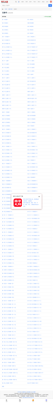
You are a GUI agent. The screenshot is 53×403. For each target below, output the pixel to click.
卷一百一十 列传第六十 (32, 211)
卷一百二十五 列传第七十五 (8, 239)
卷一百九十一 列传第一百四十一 (9, 362)
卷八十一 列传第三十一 (7, 163)
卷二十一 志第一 (5, 60)
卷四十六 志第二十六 (32, 101)
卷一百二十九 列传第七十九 (8, 245)
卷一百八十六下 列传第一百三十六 (35, 345)
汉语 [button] (30, 1)
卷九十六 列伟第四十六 (32, 187)
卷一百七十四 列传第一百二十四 (34, 321)
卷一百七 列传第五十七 (7, 208)
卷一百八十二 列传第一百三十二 (34, 335)
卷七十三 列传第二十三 (7, 149)
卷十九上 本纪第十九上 (7, 53)
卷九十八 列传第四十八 (32, 191)
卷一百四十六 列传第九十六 (33, 273)
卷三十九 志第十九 (6, 91)
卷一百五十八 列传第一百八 (33, 293)
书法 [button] (34, 1)
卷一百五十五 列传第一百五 (8, 290)
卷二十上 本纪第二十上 (7, 57)
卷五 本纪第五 (5, 26)
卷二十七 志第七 (5, 71)
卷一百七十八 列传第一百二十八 (34, 328)
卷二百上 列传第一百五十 (7, 383)
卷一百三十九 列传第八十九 (8, 263)
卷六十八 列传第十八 (32, 139)
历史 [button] (39, 1)
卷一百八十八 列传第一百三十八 (9, 352)
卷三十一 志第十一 (6, 77)
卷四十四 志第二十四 (32, 98)
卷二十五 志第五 (5, 67)
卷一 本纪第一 (5, 19)
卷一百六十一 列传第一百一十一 (9, 300)
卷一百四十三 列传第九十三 (8, 269)
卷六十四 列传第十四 (32, 132)
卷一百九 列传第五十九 (7, 211)
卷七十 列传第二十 (32, 143)
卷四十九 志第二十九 (6, 108)
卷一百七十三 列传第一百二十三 (9, 321)
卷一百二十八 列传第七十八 (33, 242)
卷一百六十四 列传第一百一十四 (34, 304)
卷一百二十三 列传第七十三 (8, 235)
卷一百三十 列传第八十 (32, 245)
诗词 (27, 1)
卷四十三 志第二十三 (6, 98)
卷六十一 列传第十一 (6, 129)
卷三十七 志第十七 (6, 88)
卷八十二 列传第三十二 (32, 163)
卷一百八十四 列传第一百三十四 (34, 338)
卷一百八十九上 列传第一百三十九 (35, 352)
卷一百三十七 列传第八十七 (8, 259)
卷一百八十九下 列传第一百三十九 (9, 355)
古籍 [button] (22, 1)
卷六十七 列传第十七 (6, 139)
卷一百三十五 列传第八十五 (8, 256)
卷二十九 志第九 (5, 74)
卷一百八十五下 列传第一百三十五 (35, 341)
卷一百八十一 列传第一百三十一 (9, 335)
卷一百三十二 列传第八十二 (33, 249)
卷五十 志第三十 (31, 108)
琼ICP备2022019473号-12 (28, 397)
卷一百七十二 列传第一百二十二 (34, 317)
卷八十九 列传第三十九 (7, 177)
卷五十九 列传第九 (6, 125)
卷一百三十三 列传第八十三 (8, 252)
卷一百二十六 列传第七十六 (33, 239)
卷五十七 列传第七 (6, 122)
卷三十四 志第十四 (32, 81)
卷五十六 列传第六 (32, 119)
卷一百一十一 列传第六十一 (8, 215)
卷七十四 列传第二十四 (32, 149)
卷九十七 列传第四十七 (7, 191)
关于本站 (19, 392)
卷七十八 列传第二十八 (32, 156)
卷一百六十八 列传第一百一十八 (34, 311)
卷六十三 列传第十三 (6, 132)
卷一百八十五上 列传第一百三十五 (9, 341)
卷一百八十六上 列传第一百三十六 (9, 345)
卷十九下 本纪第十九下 (32, 53)
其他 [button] (43, 1)
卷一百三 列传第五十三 (7, 201)
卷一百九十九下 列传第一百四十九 (35, 379)
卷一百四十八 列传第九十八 (33, 276)
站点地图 (33, 392)
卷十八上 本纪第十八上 (7, 50)
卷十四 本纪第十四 (32, 40)
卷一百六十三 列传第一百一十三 (9, 304)
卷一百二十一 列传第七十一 (8, 232)
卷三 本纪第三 (5, 23)
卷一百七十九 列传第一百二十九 (9, 331)
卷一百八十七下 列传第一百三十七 (35, 348)
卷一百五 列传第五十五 (7, 204)
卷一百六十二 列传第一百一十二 (34, 300)
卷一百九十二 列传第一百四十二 (34, 362)
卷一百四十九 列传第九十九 (8, 280)
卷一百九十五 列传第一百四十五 (34, 369)
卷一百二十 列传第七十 (32, 228)
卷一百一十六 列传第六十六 (33, 221)
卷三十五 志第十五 (6, 84)
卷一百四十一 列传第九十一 (8, 266)
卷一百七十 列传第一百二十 (33, 314)
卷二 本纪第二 (31, 19)
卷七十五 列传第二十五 (7, 153)
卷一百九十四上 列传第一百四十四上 (35, 365)
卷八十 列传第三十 (32, 160)
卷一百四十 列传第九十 (32, 263)
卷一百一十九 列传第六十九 (8, 228)
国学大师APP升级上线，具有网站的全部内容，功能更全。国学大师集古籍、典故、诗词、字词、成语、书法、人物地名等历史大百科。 (31, 203)
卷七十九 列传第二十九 (7, 160)
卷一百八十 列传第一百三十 (33, 331)
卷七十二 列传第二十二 (32, 146)
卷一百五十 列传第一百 (32, 280)
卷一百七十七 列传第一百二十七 (9, 328)
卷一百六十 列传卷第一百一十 (34, 297)
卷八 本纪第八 (31, 29)
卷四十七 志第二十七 (6, 105)
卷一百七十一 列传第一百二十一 (9, 317)
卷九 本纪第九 (5, 33)
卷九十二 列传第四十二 (32, 180)
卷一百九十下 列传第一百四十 (34, 359)
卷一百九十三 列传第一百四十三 (9, 365)
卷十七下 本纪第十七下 (32, 47)
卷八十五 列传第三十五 (7, 170)
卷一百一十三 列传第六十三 (8, 218)
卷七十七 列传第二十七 (7, 156)
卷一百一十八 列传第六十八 (33, 225)
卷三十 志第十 (31, 74)
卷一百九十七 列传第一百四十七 (9, 376)
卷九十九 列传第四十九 (7, 194)
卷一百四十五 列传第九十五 (8, 273)
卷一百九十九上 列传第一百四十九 (9, 379)
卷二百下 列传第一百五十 (33, 383)
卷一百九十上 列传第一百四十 (34, 355)
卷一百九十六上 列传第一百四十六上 (10, 372)
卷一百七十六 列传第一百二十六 (34, 324)
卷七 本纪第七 (5, 29)
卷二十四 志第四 (31, 64)
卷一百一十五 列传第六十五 (8, 221)
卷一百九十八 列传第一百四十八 (34, 376)
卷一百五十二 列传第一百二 (33, 283)
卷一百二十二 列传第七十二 (33, 232)
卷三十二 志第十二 (32, 77)
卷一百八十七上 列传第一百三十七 (9, 348)
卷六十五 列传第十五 (6, 136)
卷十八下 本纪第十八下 (32, 50)
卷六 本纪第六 (31, 26)
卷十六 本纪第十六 (32, 43)
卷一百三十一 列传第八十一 (8, 249)
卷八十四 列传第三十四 (32, 167)
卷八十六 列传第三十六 (32, 170)
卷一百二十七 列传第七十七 (8, 242)
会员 (47, 1)
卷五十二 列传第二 (32, 112)
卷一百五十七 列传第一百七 (8, 293)
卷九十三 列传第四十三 (7, 184)
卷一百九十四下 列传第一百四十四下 (10, 369)
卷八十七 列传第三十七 (7, 173)
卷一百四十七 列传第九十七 (8, 276)
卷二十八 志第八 (31, 71)
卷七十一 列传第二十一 (7, 146)
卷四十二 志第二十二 (32, 95)
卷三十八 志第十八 (32, 88)
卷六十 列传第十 (31, 125)
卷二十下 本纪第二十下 (32, 57)
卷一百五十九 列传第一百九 (8, 297)
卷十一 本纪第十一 (6, 36)
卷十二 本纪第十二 (32, 36)
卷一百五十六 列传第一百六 (33, 290)
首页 (6, 9)
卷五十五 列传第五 (6, 119)
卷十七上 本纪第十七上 (7, 47)
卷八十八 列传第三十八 (32, 173)
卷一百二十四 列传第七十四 (33, 235)
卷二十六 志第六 (31, 67)
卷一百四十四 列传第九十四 (33, 269)
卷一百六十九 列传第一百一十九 (9, 314)
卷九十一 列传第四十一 (7, 180)
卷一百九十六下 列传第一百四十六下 (35, 372)
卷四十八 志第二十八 (32, 105)
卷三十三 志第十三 (6, 81)
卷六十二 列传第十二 (32, 129)
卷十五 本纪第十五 (6, 43)
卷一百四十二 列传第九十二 (33, 266)
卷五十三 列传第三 (6, 115)
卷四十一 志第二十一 (6, 95)
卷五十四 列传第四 (32, 115)
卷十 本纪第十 (31, 33)
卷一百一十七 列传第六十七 (8, 225)
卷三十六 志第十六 (32, 84)
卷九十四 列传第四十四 (32, 184)
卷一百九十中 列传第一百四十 (8, 359)
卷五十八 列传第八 (32, 122)
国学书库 (10, 9)
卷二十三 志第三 (5, 64)
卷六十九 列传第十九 (6, 143)
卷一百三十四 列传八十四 (33, 252)
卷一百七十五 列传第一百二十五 (9, 324)
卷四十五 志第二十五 (6, 101)
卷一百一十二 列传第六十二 (33, 215)
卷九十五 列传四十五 (6, 187)
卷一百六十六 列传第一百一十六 (34, 307)
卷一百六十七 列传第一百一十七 (9, 311)
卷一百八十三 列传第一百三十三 (9, 338)
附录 (3, 386)
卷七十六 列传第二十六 (32, 153)
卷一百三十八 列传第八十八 (33, 259)
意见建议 (29, 392)
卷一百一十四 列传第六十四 (33, 218)
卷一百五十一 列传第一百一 (8, 283)
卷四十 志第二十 (31, 91)
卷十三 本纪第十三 (6, 40)
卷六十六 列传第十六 (32, 136)
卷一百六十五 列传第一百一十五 (9, 307)
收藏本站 (24, 392)
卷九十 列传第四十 (32, 177)
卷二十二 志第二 (31, 60)
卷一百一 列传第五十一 (7, 197)
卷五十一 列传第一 (6, 112)
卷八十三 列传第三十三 (7, 167)
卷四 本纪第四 (31, 23)
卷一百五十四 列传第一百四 (33, 287)
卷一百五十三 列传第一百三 (8, 287)
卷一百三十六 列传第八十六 (33, 256)
